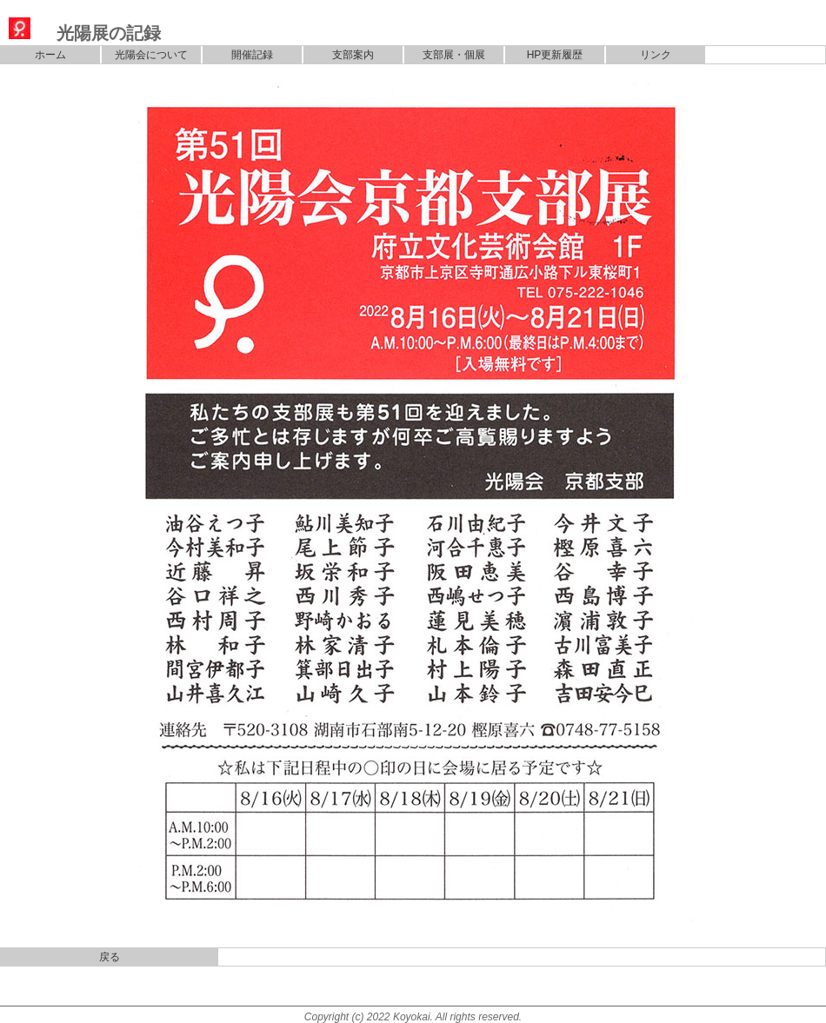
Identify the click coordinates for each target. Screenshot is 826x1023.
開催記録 (252, 55)
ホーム (50, 55)
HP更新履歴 (555, 55)
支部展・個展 (454, 55)
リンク (655, 55)
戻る (109, 957)
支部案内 (353, 55)
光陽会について (151, 55)
